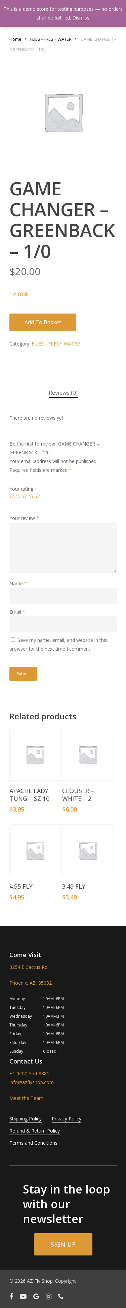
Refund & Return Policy (34, 1130)
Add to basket (43, 322)
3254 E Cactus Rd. (28, 967)
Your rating (23, 489)
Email (17, 612)
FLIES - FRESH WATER (51, 39)
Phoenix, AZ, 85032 (30, 983)
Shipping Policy (25, 1118)
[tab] (63, 393)
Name (18, 583)
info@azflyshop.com (31, 1082)
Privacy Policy (66, 1118)
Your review (24, 518)
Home (15, 39)
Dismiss (80, 17)
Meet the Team (26, 1098)
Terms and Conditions (33, 1143)
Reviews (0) (63, 392)
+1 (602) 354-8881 (29, 1073)
